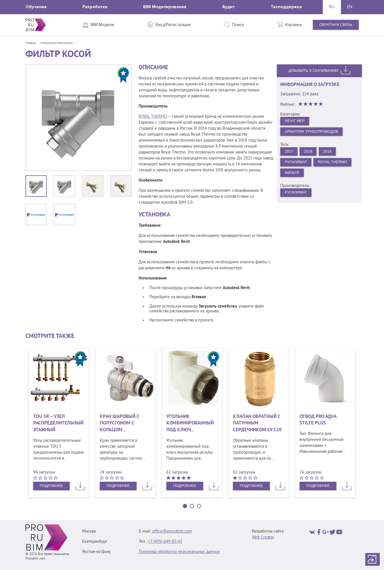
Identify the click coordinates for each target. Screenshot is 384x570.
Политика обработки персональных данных (179, 552)
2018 (308, 151)
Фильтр (292, 173)
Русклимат (296, 162)
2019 (327, 151)
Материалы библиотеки (57, 43)
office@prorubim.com (172, 531)
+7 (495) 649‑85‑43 (165, 541)
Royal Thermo (332, 162)
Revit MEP (295, 121)
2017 (289, 151)
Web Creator (263, 537)
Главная (31, 43)
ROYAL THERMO (153, 116)
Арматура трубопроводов (311, 131)
